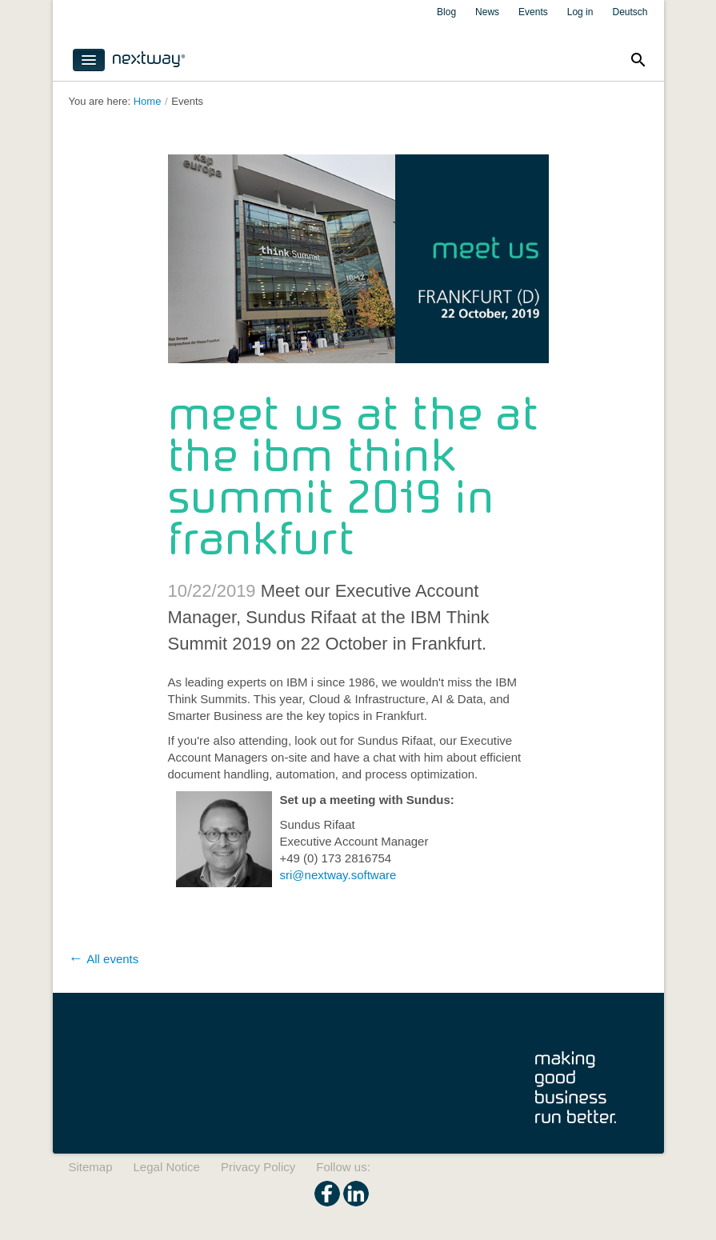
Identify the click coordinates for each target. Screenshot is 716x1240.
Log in (580, 12)
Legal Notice (167, 1167)
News (487, 12)
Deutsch (629, 12)
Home (148, 101)
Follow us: (343, 1167)
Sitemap (91, 1167)
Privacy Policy (258, 1167)
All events (112, 959)
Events (533, 12)
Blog (446, 12)
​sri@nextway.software (338, 875)
